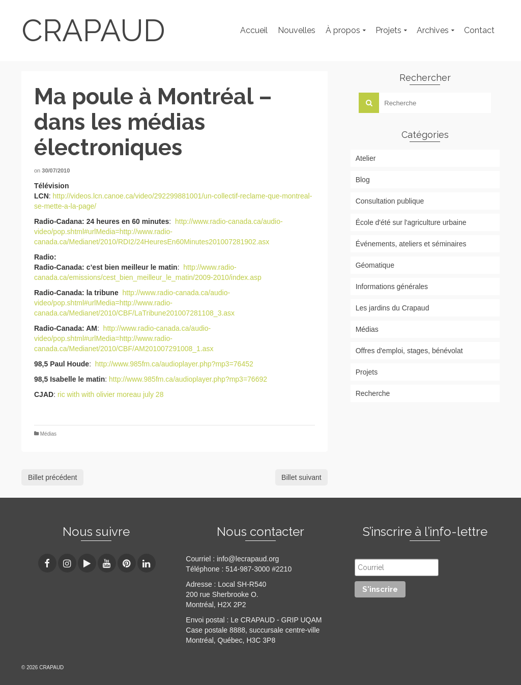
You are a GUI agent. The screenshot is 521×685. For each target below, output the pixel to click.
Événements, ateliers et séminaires (411, 244)
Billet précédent (52, 477)
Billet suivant (301, 477)
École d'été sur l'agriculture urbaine (411, 222)
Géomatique (375, 265)
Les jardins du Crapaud (392, 308)
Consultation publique (390, 201)
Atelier (366, 158)
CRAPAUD (93, 30)
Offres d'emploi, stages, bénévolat (409, 351)
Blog (363, 180)
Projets (367, 372)
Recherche (373, 393)
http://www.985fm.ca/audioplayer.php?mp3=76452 (174, 364)
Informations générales (392, 286)
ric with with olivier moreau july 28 (110, 394)
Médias (48, 434)
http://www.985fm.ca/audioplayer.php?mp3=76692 (188, 379)
